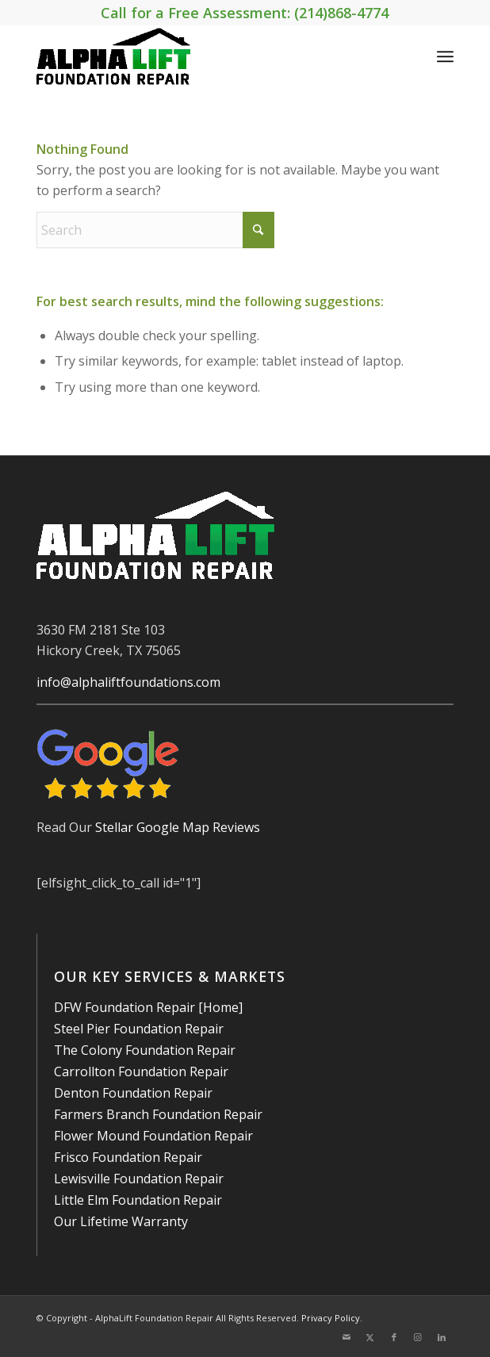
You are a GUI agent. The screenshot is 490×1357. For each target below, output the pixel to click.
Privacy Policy (330, 1318)
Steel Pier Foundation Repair (139, 1028)
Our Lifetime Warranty (121, 1221)
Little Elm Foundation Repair (138, 1200)
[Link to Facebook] (394, 1337)
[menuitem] (445, 56)
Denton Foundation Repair (133, 1093)
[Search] (155, 230)
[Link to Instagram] (418, 1337)
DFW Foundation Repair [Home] (148, 1007)
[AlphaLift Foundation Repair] (202, 56)
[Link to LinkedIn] (442, 1337)
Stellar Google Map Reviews (177, 827)
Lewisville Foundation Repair (139, 1178)
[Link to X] (370, 1337)
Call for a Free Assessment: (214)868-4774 (245, 12)
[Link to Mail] (346, 1337)
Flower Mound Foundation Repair (153, 1135)
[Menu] (445, 56)
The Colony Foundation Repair (144, 1050)
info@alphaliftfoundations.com (128, 682)
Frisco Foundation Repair (128, 1157)
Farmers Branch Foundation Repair (158, 1114)
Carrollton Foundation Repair (141, 1071)
